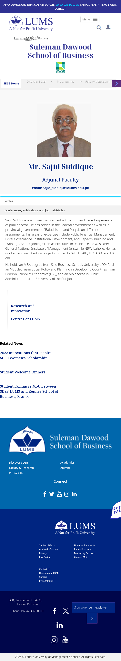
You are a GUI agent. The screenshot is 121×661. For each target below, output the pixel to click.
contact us (44, 568)
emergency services (84, 553)
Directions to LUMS (49, 572)
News (103, 4)
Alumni (65, 468)
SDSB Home (11, 83)
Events (112, 4)
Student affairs (47, 545)
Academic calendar (49, 549)
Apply (7, 4)
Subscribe (92, 618)
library (43, 553)
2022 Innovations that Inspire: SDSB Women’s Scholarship (26, 355)
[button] (99, 27)
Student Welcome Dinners (22, 372)
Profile (9, 201)
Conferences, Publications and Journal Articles (35, 210)
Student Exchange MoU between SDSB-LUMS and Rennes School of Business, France (29, 391)
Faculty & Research (97, 81)
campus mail (80, 557)
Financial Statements (84, 545)
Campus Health (89, 4)
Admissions (18, 4)
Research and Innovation (23, 308)
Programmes (65, 81)
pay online (44, 557)
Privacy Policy (46, 580)
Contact (60, 8)
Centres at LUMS (25, 319)
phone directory (82, 549)
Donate (50, 4)
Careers (43, 576)
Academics (67, 462)
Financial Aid (35, 4)
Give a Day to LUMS (67, 4)
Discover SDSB (36, 81)
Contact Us (16, 473)
